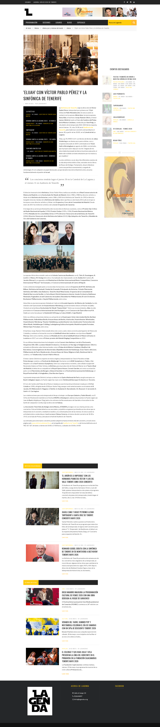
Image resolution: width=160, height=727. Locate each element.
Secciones (46, 22)
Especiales (81, 22)
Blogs (69, 22)
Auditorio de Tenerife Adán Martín (45, 151)
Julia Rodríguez (119, 117)
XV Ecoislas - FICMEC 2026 (122, 129)
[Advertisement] (60, 445)
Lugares (59, 22)
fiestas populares (118, 82)
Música (37, 28)
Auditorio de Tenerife (70, 423)
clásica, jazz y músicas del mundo (52, 28)
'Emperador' (30, 130)
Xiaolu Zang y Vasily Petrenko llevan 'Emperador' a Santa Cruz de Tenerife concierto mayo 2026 (78, 515)
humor (115, 96)
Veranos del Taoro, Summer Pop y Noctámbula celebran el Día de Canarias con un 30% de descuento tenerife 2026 (79, 625)
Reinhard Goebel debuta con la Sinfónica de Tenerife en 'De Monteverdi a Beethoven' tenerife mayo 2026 (80, 551)
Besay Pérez (117, 140)
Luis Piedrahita (119, 94)
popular (64, 649)
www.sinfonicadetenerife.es (41, 423)
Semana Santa (30, 123)
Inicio (29, 28)
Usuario (28, 2)
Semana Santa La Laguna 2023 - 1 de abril (41, 139)
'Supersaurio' (118, 105)
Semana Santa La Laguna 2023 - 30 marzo (41, 121)
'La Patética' (30, 111)
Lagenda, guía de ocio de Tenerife (45, 2)
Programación (31, 22)
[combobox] (122, 22)
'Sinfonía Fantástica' (33, 148)
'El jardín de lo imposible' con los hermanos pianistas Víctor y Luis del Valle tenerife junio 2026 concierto (78, 478)
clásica (69, 28)
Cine (63, 589)
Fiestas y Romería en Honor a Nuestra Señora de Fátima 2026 (124, 78)
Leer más (65, 501)
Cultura (65, 619)
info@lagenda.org (81, 699)
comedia (115, 108)
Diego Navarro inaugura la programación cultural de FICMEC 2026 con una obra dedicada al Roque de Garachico (80, 595)
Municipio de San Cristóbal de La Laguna (39, 124)
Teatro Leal (117, 98)
